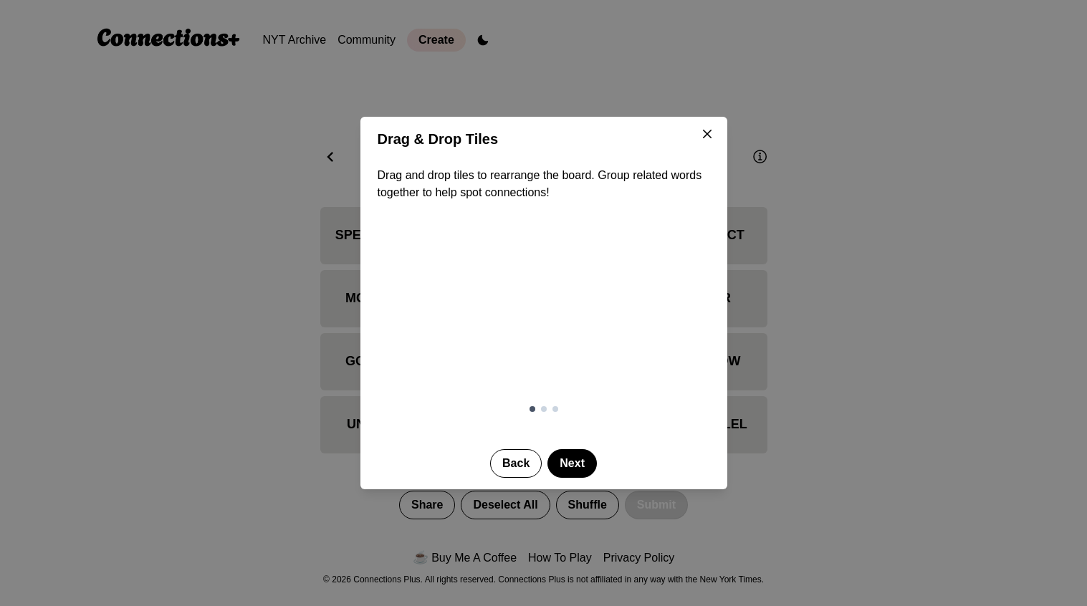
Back (516, 463)
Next (572, 463)
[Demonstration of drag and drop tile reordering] (544, 312)
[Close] (707, 133)
